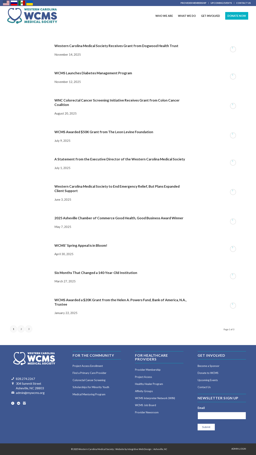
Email (201, 408)
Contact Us (204, 387)
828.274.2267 (25, 379)
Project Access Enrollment (88, 365)
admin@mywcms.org (30, 393)
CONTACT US (243, 3)
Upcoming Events (208, 380)
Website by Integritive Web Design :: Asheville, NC (141, 449)
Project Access (143, 376)
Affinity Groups (144, 391)
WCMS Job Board (145, 405)
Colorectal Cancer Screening (89, 380)
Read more (233, 49)
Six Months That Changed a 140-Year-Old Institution (95, 273)
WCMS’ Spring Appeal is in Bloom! (80, 245)
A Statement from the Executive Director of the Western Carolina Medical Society (119, 159)
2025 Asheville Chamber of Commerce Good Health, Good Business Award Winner (118, 218)
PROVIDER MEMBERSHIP (193, 3)
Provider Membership (148, 369)
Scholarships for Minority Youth (91, 387)
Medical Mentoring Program (89, 394)
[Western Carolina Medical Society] (32, 16)
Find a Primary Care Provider (89, 372)
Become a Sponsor (208, 365)
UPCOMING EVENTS (221, 3)
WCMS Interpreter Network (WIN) (155, 398)
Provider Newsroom (147, 412)
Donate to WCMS (208, 372)
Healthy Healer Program (149, 384)
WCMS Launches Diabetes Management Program (93, 73)
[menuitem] (194, 3)
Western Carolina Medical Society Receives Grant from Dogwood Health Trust (116, 46)
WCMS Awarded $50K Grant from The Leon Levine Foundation (103, 132)
